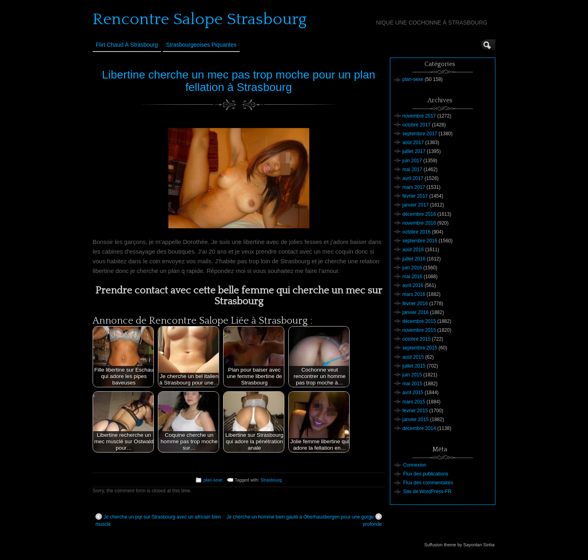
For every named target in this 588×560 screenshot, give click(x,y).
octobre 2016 (416, 232)
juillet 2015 (413, 366)
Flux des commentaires (428, 483)
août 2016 (413, 249)
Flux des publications (425, 474)
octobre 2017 (416, 125)
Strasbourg (271, 479)
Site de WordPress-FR (427, 491)
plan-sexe (212, 479)
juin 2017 (412, 160)
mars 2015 (413, 402)
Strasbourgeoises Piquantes (201, 44)
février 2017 (415, 196)
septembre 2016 (419, 241)
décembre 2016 (419, 214)
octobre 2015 (416, 339)
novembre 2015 (419, 330)
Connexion (414, 465)
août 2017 (413, 142)
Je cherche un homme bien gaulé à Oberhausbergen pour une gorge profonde (304, 520)
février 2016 (415, 303)
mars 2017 (413, 187)
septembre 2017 (419, 133)
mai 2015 (412, 383)
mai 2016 (412, 276)
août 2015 (413, 357)
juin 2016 (412, 268)
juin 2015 (412, 375)
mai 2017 (412, 169)
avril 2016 (412, 285)
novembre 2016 (419, 223)
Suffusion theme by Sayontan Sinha (459, 544)
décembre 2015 (419, 321)
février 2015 (415, 410)
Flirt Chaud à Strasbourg (127, 44)
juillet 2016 (413, 259)
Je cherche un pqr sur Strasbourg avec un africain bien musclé (158, 520)
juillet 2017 (413, 151)
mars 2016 (413, 294)
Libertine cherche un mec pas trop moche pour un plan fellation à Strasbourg (238, 80)
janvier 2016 (415, 312)
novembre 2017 (419, 116)
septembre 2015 (419, 348)
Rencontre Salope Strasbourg (199, 19)
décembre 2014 (419, 428)
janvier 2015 (415, 419)
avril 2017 (412, 178)
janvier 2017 (415, 205)
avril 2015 (412, 392)
